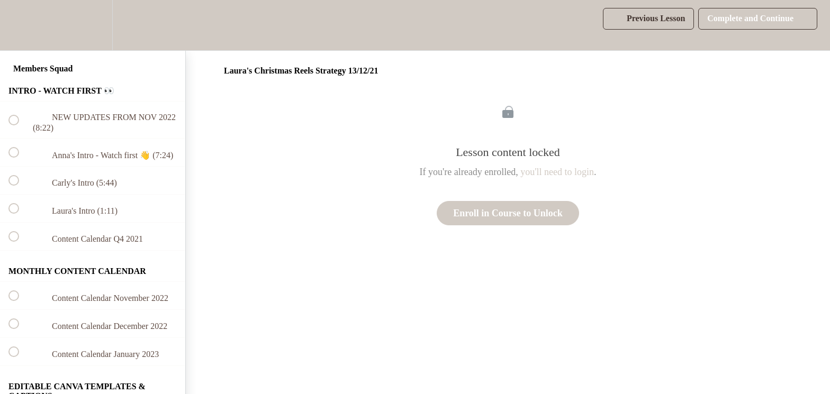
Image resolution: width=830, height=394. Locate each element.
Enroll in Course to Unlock (508, 213)
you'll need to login (557, 172)
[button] (19, 25)
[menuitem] (92, 25)
